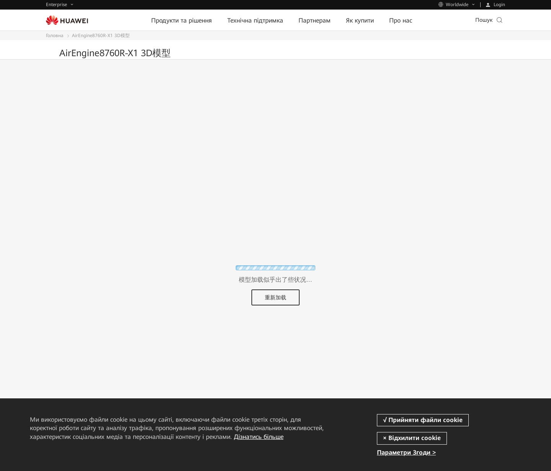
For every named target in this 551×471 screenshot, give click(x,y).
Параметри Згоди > (406, 452)
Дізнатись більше (259, 436)
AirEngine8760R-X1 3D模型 (101, 35)
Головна (55, 35)
